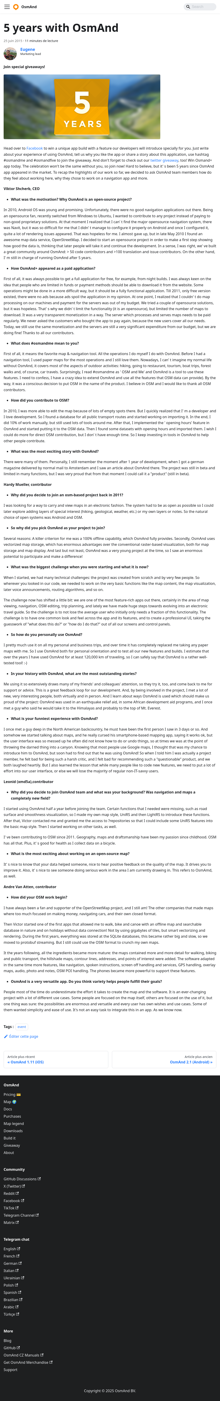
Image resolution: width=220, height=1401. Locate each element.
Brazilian (13, 1299)
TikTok (11, 1208)
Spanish (12, 1292)
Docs (8, 1109)
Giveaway (12, 1145)
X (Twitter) (14, 1186)
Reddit (11, 1193)
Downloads (13, 1130)
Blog (7, 1340)
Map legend (14, 1123)
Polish (11, 1285)
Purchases (12, 1116)
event (21, 1027)
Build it (9, 1138)
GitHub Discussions (22, 1178)
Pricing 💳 (12, 1094)
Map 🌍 (10, 1101)
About (9, 1152)
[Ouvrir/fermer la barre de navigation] (7, 6)
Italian (11, 1270)
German (13, 1263)
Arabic (11, 1307)
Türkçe (11, 1314)
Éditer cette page (21, 1036)
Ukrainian (14, 1277)
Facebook (35, 148)
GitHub (12, 1347)
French (11, 1256)
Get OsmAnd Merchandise (28, 1362)
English (12, 1248)
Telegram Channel (21, 1215)
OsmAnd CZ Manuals (23, 1355)
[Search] (200, 6)
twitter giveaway (164, 160)
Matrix (11, 1222)
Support (10, 1369)
